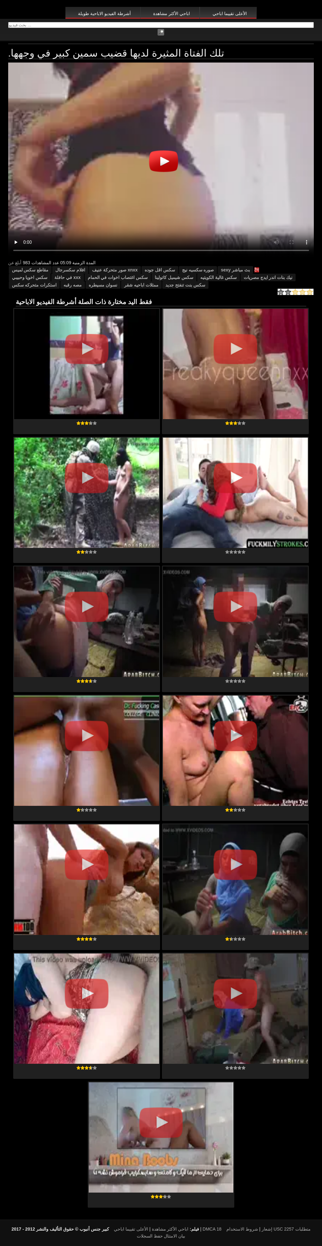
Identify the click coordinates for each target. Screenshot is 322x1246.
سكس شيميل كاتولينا (174, 277)
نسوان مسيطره (103, 284)
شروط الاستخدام (242, 1229)
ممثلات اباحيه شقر (141, 284)
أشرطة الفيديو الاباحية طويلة (104, 13)
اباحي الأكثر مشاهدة (171, 13)
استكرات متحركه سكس (34, 284)
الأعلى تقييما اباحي (230, 13)
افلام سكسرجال (70, 269)
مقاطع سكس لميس (30, 269)
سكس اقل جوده (160, 269)
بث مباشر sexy (235, 269)
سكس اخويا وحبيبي (30, 277)
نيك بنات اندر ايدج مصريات (268, 277)
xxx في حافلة (67, 277)
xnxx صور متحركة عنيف (115, 269)
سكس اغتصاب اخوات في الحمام (118, 277)
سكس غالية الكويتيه (218, 277)
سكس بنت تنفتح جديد (185, 284)
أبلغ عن (15, 262)
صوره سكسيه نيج (198, 269)
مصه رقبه (73, 284)
